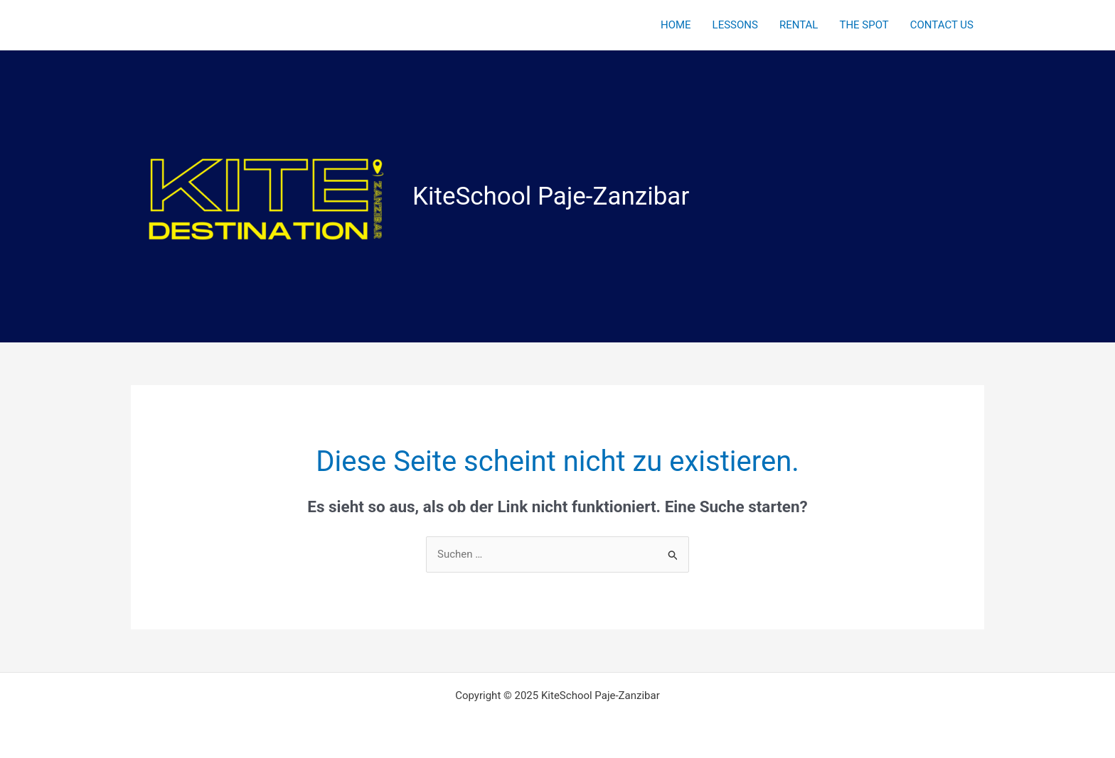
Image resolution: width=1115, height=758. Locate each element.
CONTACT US (941, 24)
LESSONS (735, 24)
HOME (676, 24)
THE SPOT (863, 24)
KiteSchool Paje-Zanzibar (550, 196)
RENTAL (798, 24)
